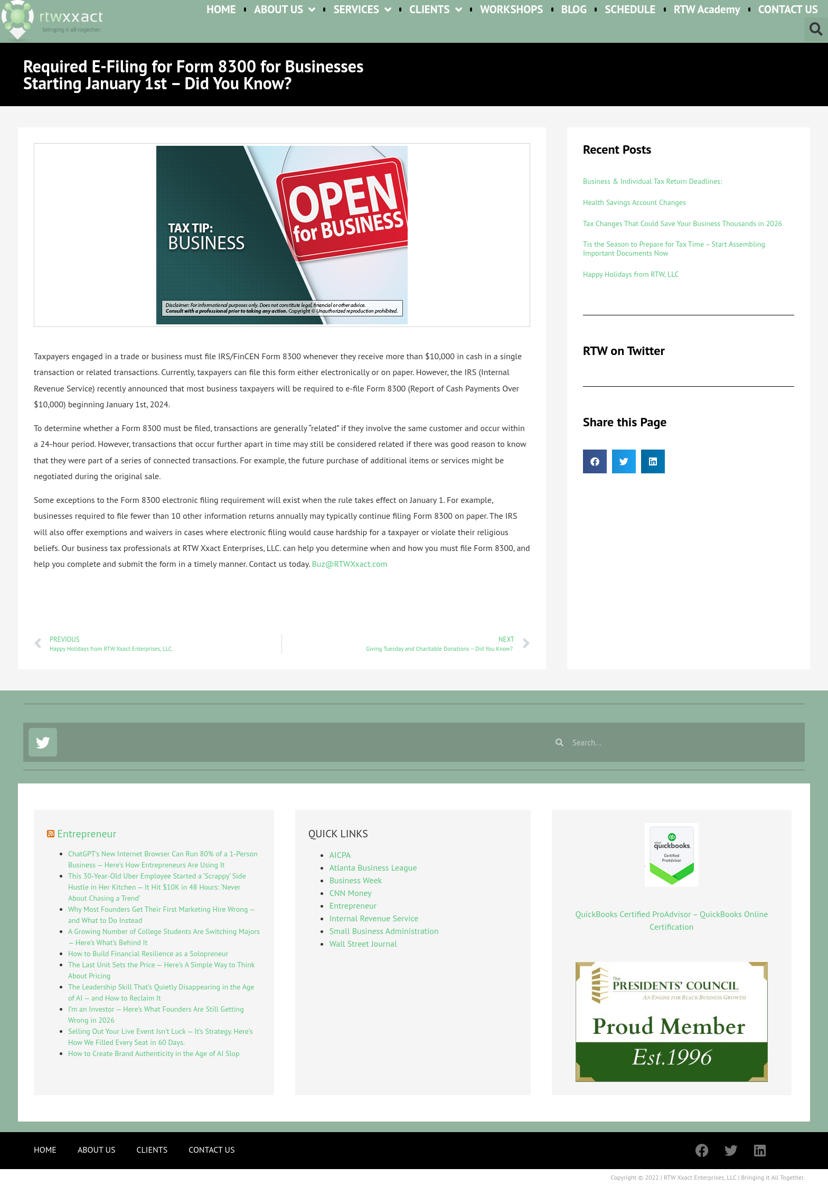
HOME (221, 9)
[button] (816, 29)
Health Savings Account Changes (634, 202)
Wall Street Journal (363, 943)
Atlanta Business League (373, 867)
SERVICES (362, 9)
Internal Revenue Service (374, 918)
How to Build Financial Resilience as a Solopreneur (148, 953)
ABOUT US (284, 9)
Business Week (356, 880)
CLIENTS (435, 9)
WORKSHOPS (511, 9)
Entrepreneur (86, 834)
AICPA (340, 854)
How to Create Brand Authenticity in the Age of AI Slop (154, 1053)
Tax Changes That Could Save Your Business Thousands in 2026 (682, 223)
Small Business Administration (384, 931)
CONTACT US (788, 9)
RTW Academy (707, 9)
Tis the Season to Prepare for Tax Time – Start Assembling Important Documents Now (674, 248)
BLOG (574, 9)
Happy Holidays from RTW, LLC (631, 274)
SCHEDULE (630, 9)
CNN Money (351, 893)
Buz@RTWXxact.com (349, 563)
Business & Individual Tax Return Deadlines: (652, 181)
